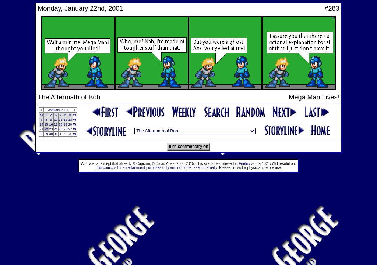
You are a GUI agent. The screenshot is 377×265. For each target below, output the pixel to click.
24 (56, 129)
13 (70, 119)
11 (61, 119)
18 (61, 124)
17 (56, 124)
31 (41, 115)
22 (46, 129)
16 (51, 124)
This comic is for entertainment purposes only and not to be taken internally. (156, 168)
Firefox (244, 164)
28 (41, 134)
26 (65, 129)
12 (65, 119)
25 (61, 129)
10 (56, 119)
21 (41, 129)
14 (41, 124)
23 (51, 129)
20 (70, 124)
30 (51, 134)
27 (70, 129)
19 (65, 124)
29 (46, 134)
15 (46, 124)
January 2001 (58, 110)
